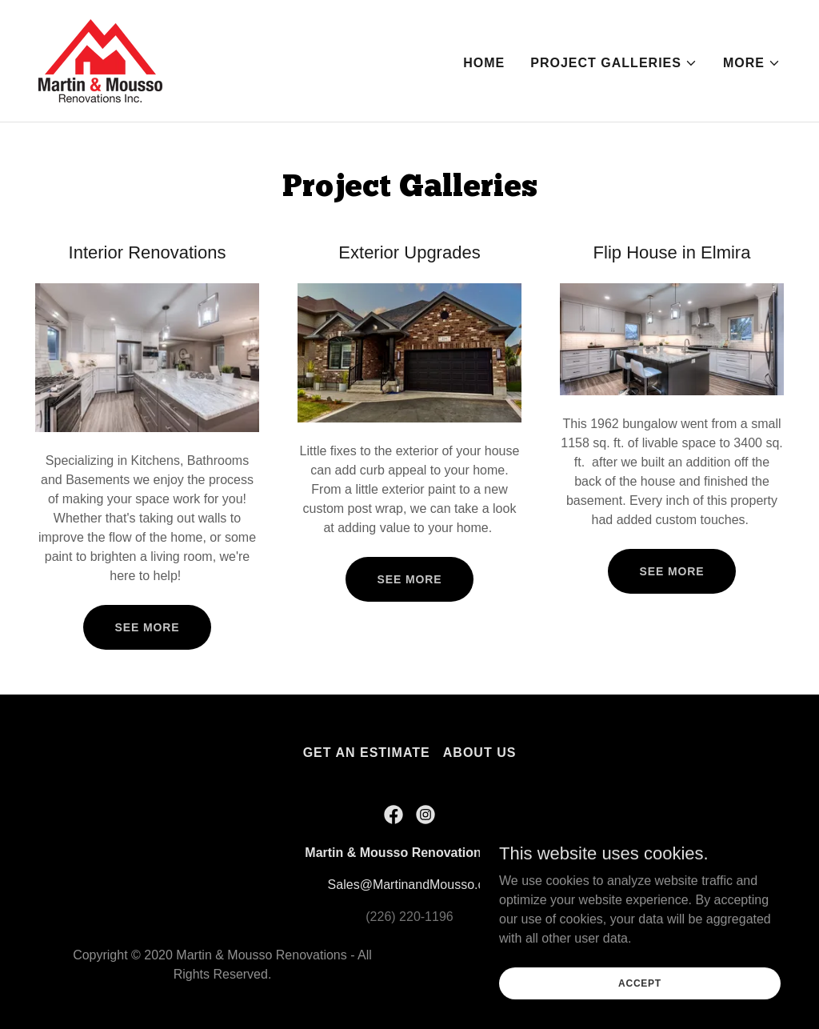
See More (147, 627)
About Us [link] (480, 752)
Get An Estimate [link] (366, 752)
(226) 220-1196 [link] (409, 916)
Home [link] (484, 63)
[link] (100, 59)
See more (410, 579)
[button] (613, 63)
